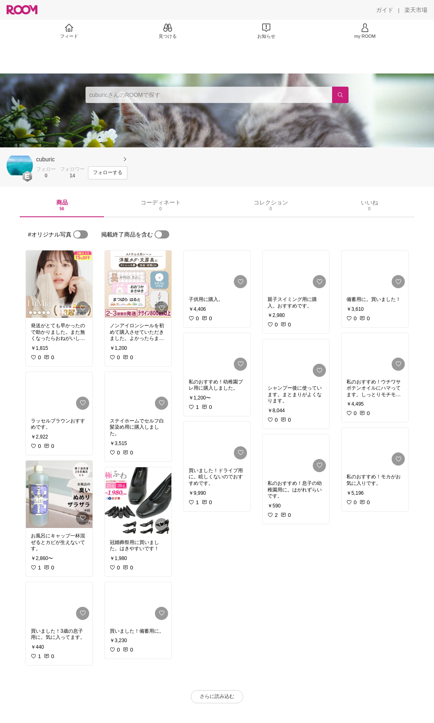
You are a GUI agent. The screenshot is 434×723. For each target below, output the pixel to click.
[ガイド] (384, 10)
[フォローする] (107, 172)
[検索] (340, 95)
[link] (59, 284)
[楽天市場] (415, 10)
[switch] (80, 234)
